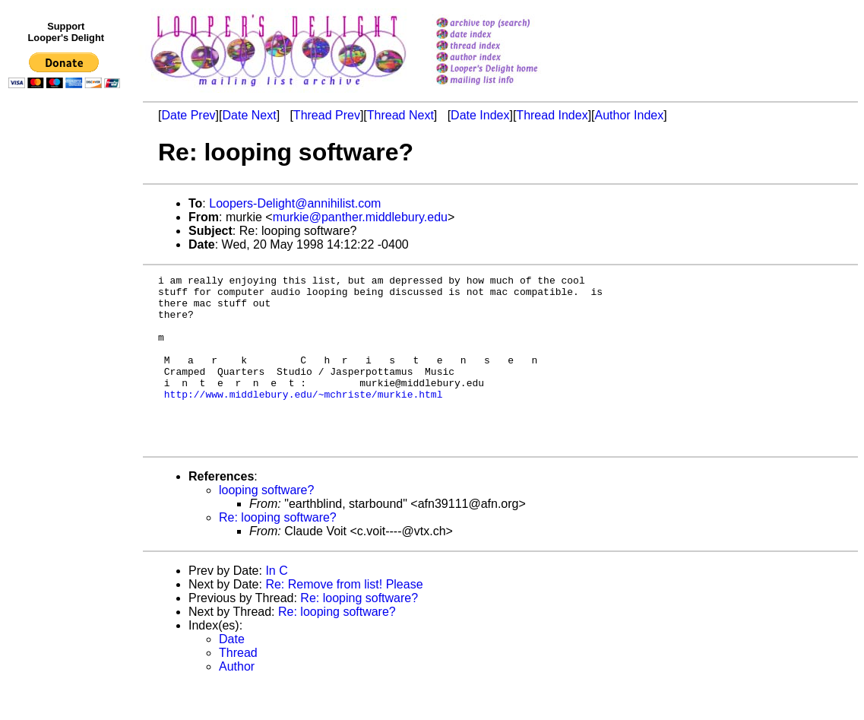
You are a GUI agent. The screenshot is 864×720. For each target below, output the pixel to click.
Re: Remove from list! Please (344, 618)
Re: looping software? (278, 551)
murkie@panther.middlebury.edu (360, 217)
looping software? (266, 524)
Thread (238, 686)
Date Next (249, 115)
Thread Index (551, 115)
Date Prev (188, 115)
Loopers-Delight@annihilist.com (295, 203)
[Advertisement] (67, 408)
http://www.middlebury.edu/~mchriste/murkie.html (303, 419)
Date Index (480, 115)
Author (237, 700)
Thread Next (400, 115)
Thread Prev (326, 115)
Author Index (629, 115)
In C (276, 604)
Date (232, 673)
